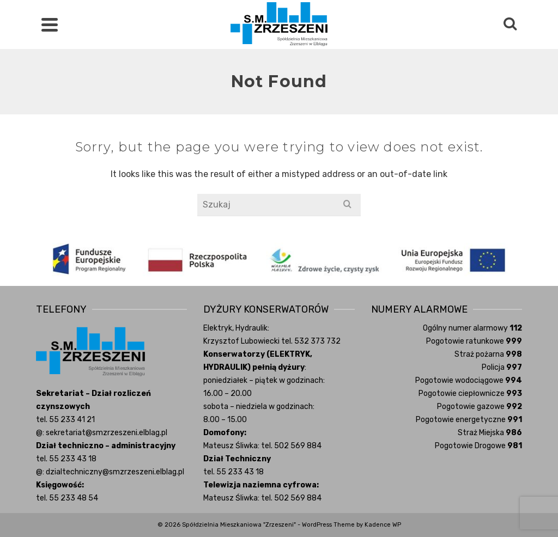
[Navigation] (49, 24)
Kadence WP (383, 524)
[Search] (510, 24)
